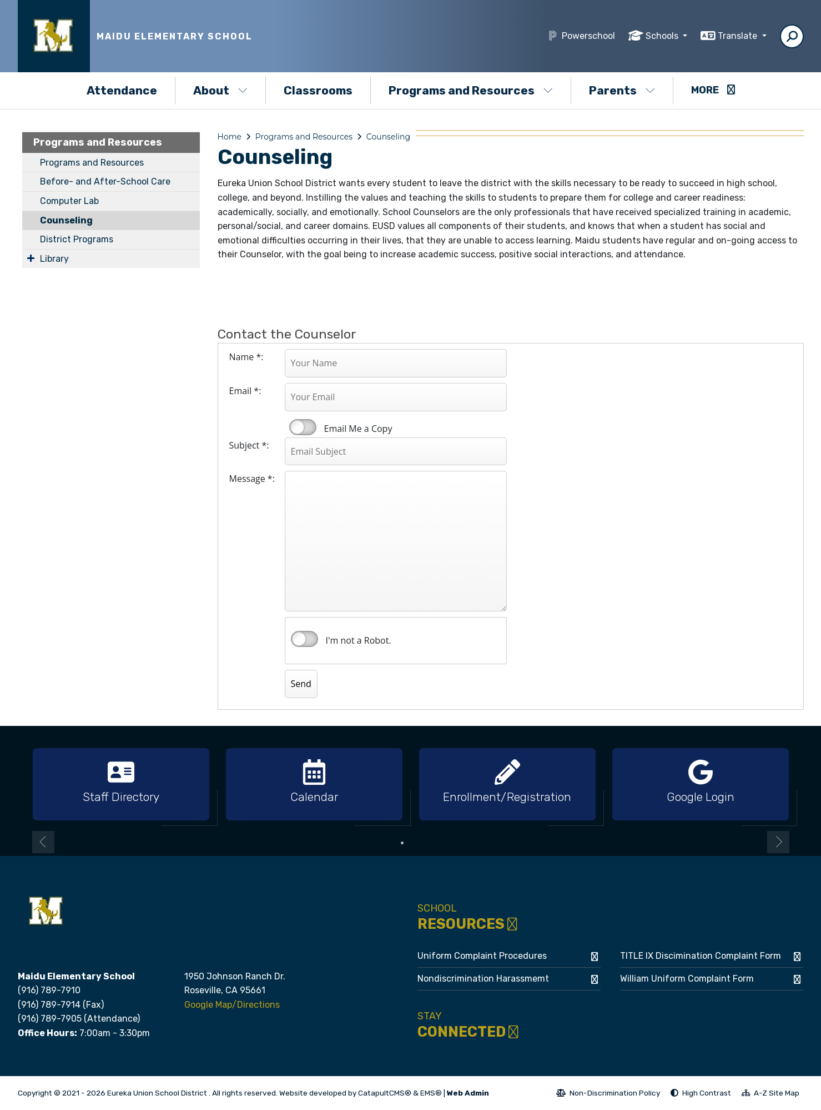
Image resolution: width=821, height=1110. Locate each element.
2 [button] (419, 843)
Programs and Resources (471, 90)
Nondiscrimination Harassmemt (483, 978)
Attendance (122, 90)
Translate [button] (738, 36)
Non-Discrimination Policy (608, 1094)
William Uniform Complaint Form (687, 978)
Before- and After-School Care (105, 181)
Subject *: (249, 445)
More (713, 90)
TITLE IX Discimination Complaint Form (700, 955)
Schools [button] (663, 36)
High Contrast (706, 1092)
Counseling (66, 220)
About (220, 90)
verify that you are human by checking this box (304, 639)
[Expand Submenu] (30, 258)
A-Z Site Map (770, 1094)
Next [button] (778, 842)
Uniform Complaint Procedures (482, 955)
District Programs (76, 239)
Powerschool (588, 36)
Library (54, 258)
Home (229, 137)
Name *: (246, 357)
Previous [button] (43, 842)
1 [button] (402, 843)
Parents (622, 90)
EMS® (431, 1092)
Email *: (245, 391)
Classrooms (318, 90)
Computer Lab (69, 201)
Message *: (252, 478)
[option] (121, 785)
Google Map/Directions (232, 1004)
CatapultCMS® (384, 1092)
